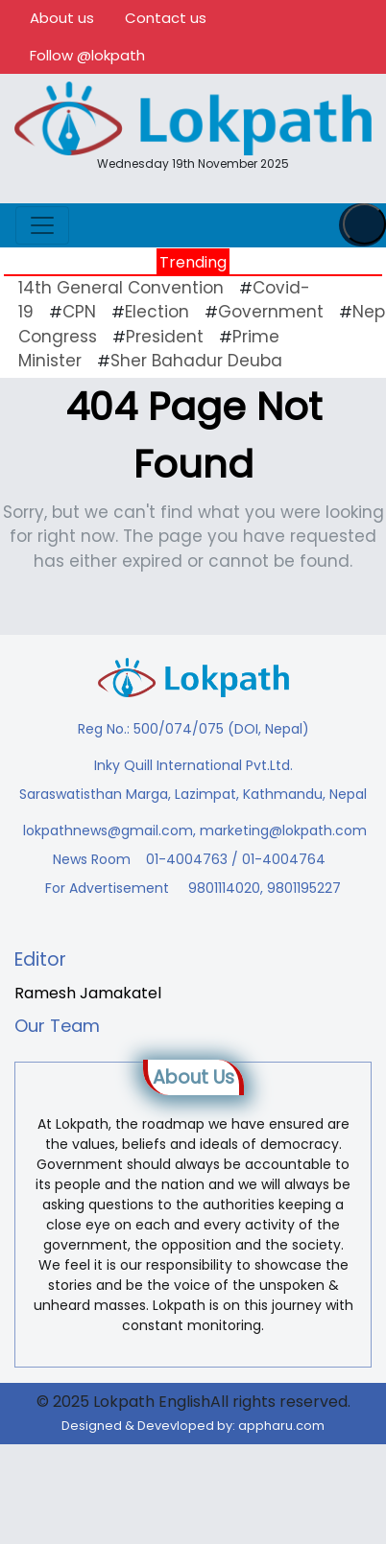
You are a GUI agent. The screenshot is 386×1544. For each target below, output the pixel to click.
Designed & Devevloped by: (193, 1425)
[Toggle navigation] (42, 225)
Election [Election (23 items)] (157, 311)
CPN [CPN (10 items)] (79, 311)
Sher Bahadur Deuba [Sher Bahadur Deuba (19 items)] (196, 360)
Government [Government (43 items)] (271, 311)
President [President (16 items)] (165, 336)
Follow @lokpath (87, 55)
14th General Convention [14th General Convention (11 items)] (121, 287)
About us (62, 18)
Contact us (165, 18)
